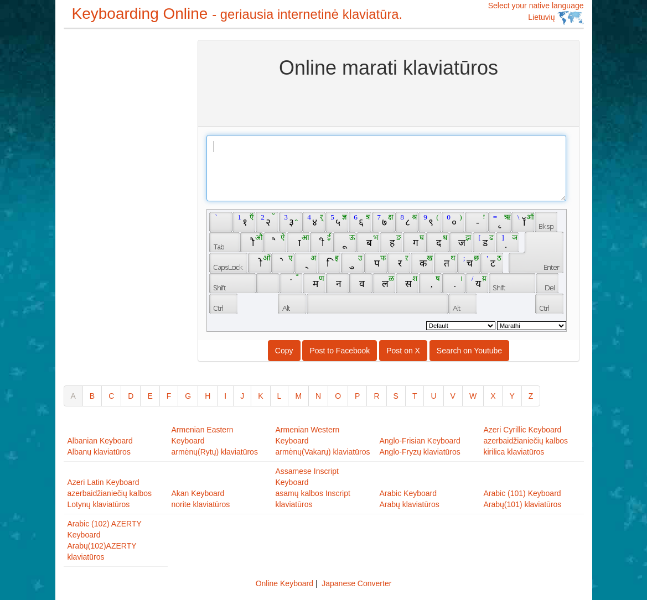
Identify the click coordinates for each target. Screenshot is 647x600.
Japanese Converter (356, 583)
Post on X (403, 350)
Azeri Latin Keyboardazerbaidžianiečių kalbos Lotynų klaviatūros (110, 493)
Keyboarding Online (237, 13)
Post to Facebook (339, 350)
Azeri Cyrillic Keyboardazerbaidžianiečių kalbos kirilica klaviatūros (526, 440)
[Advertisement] (108, 206)
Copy (284, 350)
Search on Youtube (469, 350)
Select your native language (536, 13)
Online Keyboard (284, 583)
